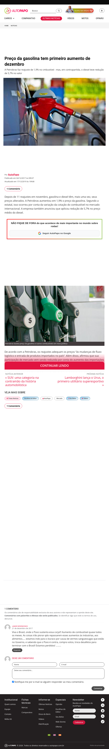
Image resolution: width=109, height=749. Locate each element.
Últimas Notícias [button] (51, 18)
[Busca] (43, 10)
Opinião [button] (100, 18)
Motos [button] (85, 18)
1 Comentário (13, 188)
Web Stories (61, 722)
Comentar (98, 688)
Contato (8, 714)
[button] (59, 11)
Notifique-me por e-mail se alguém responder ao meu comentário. (48, 681)
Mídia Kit (8, 719)
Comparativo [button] (28, 18)
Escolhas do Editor (30, 398)
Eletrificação (44, 724)
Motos (41, 709)
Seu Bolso (72, 398)
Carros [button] (9, 18)
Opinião (59, 704)
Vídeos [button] (70, 18)
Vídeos (85, 398)
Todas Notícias (12, 398)
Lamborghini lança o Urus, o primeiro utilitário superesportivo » (81, 381)
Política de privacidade (97, 745)
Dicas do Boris (44, 714)
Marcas (25, 707)
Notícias (14, 25)
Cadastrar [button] (79, 722)
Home (7, 25)
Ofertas (59, 727)
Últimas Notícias (45, 704)
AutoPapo (13, 174)
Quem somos (10, 704)
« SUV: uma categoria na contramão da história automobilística (22, 381)
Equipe (7, 709)
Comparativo (27, 712)
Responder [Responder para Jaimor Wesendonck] (17, 650)
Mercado (59, 398)
